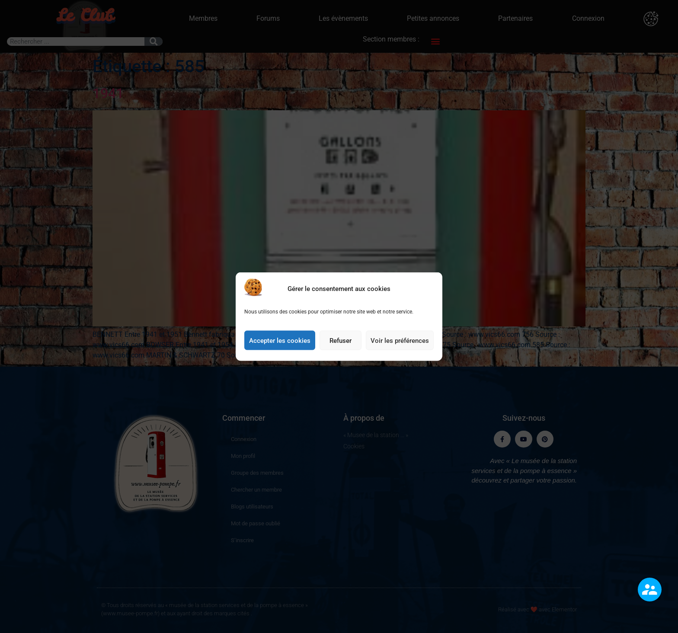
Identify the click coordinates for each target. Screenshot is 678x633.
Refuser (340, 344)
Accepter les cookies (279, 344)
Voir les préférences (400, 344)
